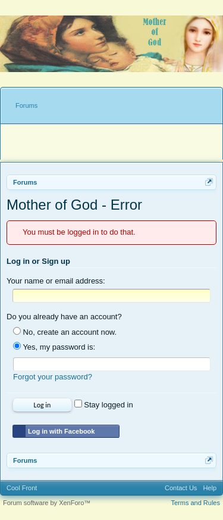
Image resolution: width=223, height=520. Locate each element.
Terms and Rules (195, 502)
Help (209, 487)
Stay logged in (103, 404)
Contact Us (181, 487)
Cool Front (22, 487)
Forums (26, 105)
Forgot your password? (52, 376)
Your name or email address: (56, 280)
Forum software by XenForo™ (46, 502)
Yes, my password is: (54, 346)
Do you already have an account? (64, 316)
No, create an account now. (65, 332)
